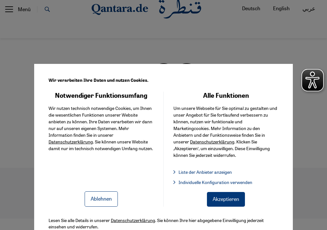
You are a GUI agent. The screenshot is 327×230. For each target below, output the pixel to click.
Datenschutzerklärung (71, 141)
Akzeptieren (226, 198)
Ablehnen (101, 198)
